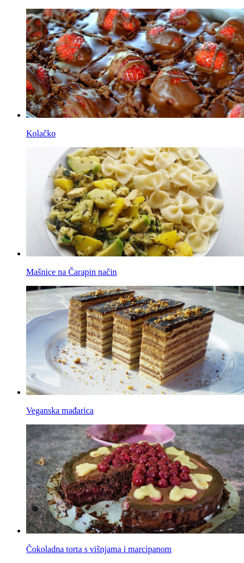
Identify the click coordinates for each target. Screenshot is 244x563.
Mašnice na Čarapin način (71, 272)
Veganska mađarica (60, 410)
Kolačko (41, 133)
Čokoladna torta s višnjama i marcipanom (99, 549)
